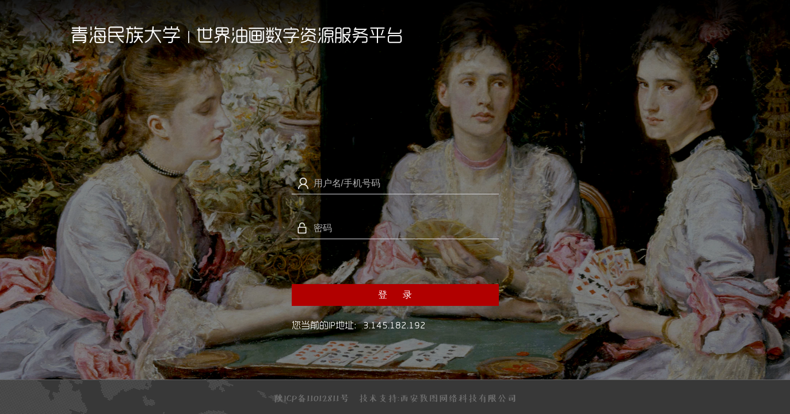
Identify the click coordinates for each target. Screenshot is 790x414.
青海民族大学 (125, 34)
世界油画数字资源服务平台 (299, 35)
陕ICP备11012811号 (311, 397)
